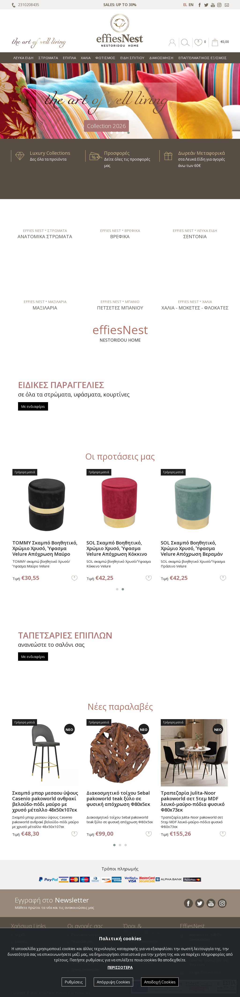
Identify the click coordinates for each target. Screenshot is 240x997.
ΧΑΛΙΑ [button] (85, 57)
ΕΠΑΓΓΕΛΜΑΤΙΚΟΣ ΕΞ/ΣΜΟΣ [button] (202, 57)
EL (185, 4)
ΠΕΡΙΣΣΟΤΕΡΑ (120, 967)
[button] (198, 46)
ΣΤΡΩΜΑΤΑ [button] (48, 57)
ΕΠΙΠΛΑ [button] (69, 57)
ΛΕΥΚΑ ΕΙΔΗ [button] (23, 57)
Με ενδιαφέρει (33, 406)
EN (191, 4)
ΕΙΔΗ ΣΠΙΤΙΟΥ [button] (132, 57)
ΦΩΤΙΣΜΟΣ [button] (105, 57)
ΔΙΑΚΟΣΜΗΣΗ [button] (161, 57)
